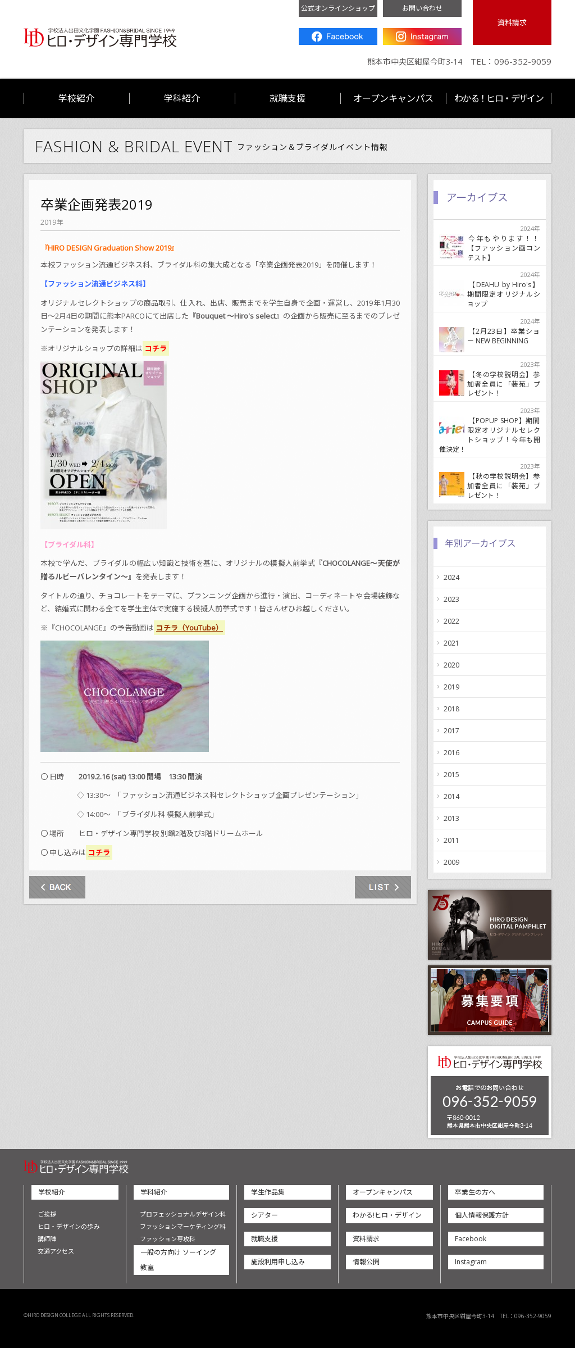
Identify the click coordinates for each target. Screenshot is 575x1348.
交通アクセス (56, 1251)
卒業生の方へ (475, 1192)
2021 (451, 643)
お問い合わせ (422, 8)
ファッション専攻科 (167, 1238)
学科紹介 (182, 98)
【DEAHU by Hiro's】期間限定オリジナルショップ (503, 294)
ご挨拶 (47, 1214)
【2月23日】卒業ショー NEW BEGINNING (503, 336)
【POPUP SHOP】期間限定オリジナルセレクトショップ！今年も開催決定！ (489, 434)
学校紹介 (76, 98)
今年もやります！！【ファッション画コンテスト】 (503, 248)
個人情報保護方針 (482, 1215)
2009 (451, 862)
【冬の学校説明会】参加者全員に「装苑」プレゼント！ (503, 384)
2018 (451, 709)
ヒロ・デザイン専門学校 (100, 38)
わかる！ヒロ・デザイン (498, 98)
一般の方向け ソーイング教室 (178, 1259)
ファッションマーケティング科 (183, 1226)
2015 (451, 774)
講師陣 (47, 1238)
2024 (451, 577)
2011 (451, 840)
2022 (451, 621)
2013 (451, 818)
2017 (451, 731)
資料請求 (512, 22)
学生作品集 (268, 1192)
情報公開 (366, 1262)
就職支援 (287, 98)
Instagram (422, 36)
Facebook (338, 36)
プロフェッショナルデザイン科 (183, 1214)
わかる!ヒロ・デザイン (387, 1215)
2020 (451, 665)
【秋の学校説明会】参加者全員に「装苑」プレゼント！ (503, 485)
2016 (451, 752)
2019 (451, 687)
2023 (451, 599)
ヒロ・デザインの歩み (68, 1226)
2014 (451, 796)
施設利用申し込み (278, 1262)
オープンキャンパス (393, 98)
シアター (264, 1215)
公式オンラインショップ (338, 8)
